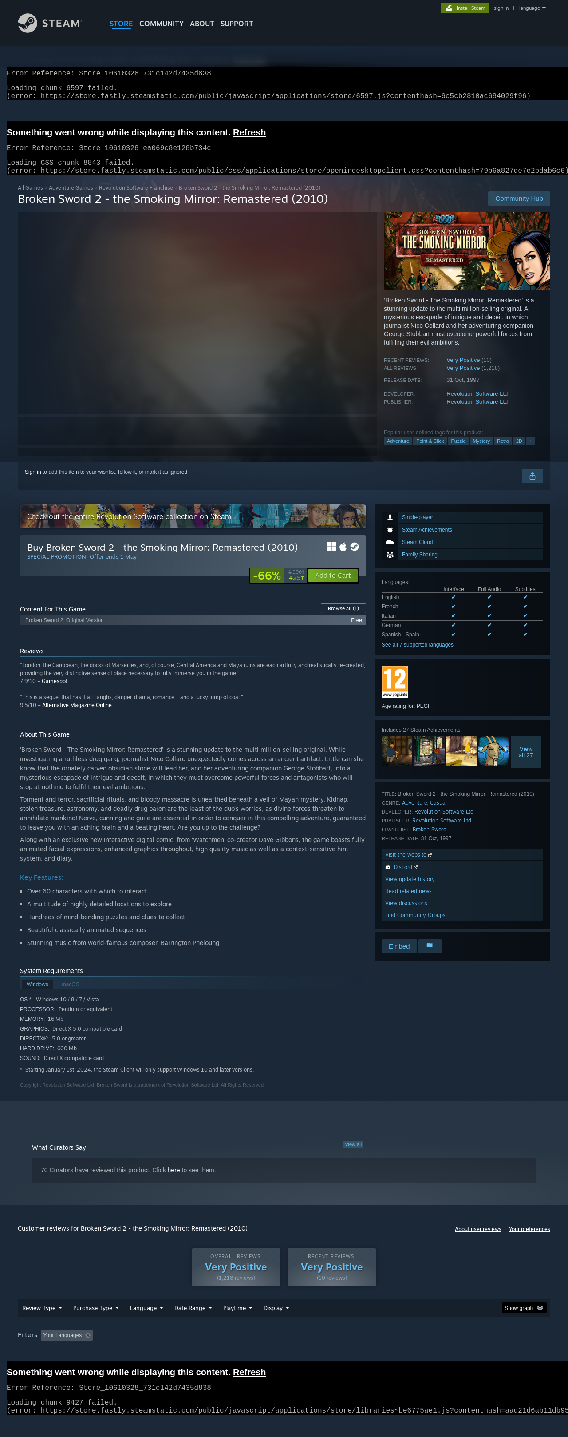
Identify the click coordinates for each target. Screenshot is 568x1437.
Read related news (408, 901)
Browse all (343, 619)
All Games (30, 198)
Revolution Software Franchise (136, 198)
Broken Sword (429, 840)
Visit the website (409, 865)
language (529, 8)
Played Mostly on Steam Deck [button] (284, 1352)
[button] (333, 586)
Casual (438, 813)
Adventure (398, 451)
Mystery (481, 451)
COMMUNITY (161, 23)
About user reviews (478, 1239)
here (174, 1180)
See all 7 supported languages (418, 655)
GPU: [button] (434, 1352)
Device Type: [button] (473, 1352)
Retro (503, 451)
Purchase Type (92, 1324)
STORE (121, 23)
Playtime (234, 1324)
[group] (284, 1353)
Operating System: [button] (359, 1352)
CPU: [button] (404, 1352)
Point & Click (430, 451)
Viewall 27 (526, 762)
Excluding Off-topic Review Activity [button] (152, 1352)
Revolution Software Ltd (477, 404)
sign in (501, 8)
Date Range (189, 1324)
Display (273, 1324)
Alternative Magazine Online (77, 715)
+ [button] (530, 451)
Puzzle (458, 451)
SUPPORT (237, 23)
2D (519, 451)
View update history (410, 889)
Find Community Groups (415, 925)
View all (353, 1155)
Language (143, 1324)
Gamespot (54, 691)
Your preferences (529, 1239)
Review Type (38, 1324)
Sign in (33, 483)
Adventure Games (71, 198)
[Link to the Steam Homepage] (57, 30)
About (202, 23)
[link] (278, 586)
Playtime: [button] (221, 1352)
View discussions (406, 913)
